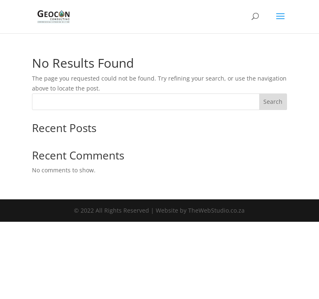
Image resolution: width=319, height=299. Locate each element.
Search (272, 101)
